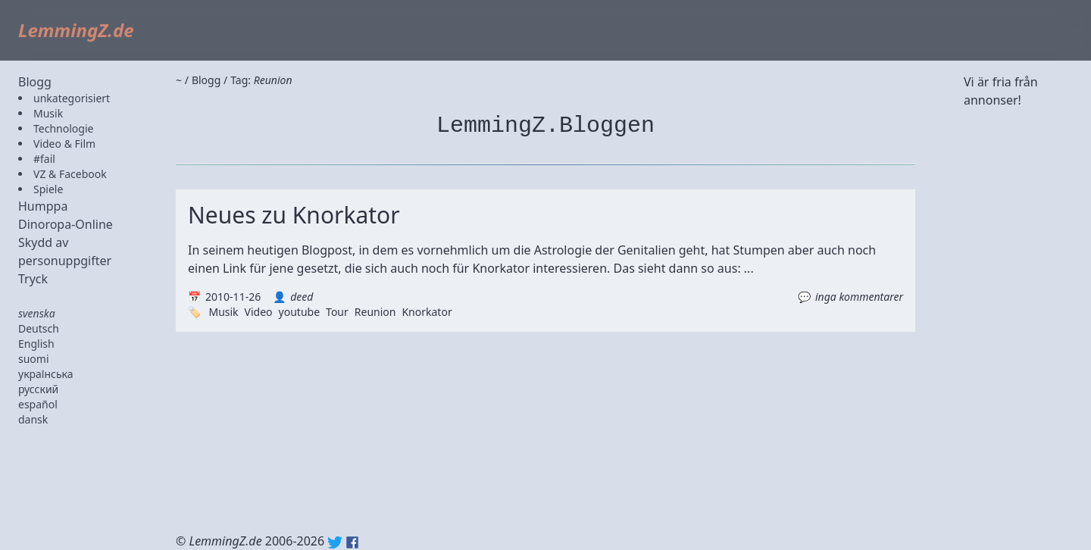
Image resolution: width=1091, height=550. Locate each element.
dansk (33, 419)
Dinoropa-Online (65, 224)
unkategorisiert (71, 98)
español (38, 404)
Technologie (63, 128)
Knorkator (427, 312)
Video (259, 312)
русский (38, 389)
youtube (299, 312)
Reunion (375, 312)
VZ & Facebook (70, 174)
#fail (44, 159)
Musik (48, 113)
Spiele (48, 189)
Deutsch (38, 328)
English (36, 343)
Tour (337, 312)
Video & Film (64, 143)
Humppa (42, 206)
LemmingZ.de (76, 29)
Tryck (33, 278)
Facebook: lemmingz (352, 542)
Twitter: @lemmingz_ (334, 542)
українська (45, 374)
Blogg (35, 81)
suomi (33, 359)
